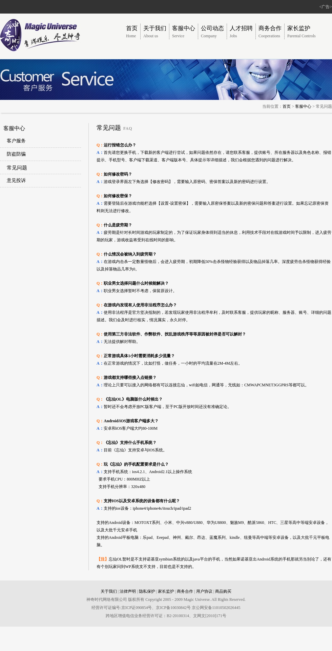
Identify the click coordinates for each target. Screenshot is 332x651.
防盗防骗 (16, 154)
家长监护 (166, 591)
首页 (287, 106)
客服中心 (303, 106)
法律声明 (128, 591)
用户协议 (204, 591)
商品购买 (223, 591)
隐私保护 (147, 591)
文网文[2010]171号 (209, 615)
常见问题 (17, 167)
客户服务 (16, 140)
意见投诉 (16, 180)
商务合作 (185, 591)
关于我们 (109, 591)
